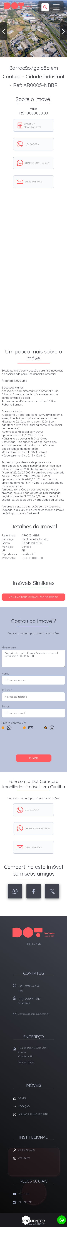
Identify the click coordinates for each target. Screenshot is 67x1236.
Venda (22, 1098)
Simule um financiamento (32, 125)
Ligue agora (32, 144)
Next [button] (63, 31)
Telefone (7, 690)
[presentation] (33, 744)
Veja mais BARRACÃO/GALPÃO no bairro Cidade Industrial (33, 598)
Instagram (25, 1202)
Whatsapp (15, 891)
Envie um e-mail (33, 181)
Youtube (23, 1194)
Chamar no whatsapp (37, 163)
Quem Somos (26, 1150)
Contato (24, 1158)
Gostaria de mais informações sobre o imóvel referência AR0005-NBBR (33, 659)
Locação (24, 1106)
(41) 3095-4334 (36, 989)
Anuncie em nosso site (33, 1114)
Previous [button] (3, 31)
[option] (33, 28)
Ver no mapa (26, 1062)
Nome (5, 673)
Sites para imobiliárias (33, 1224)
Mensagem (9, 647)
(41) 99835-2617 (36, 1002)
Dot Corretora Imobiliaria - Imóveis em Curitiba (33, 932)
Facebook (33, 891)
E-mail (5, 706)
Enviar (33, 758)
